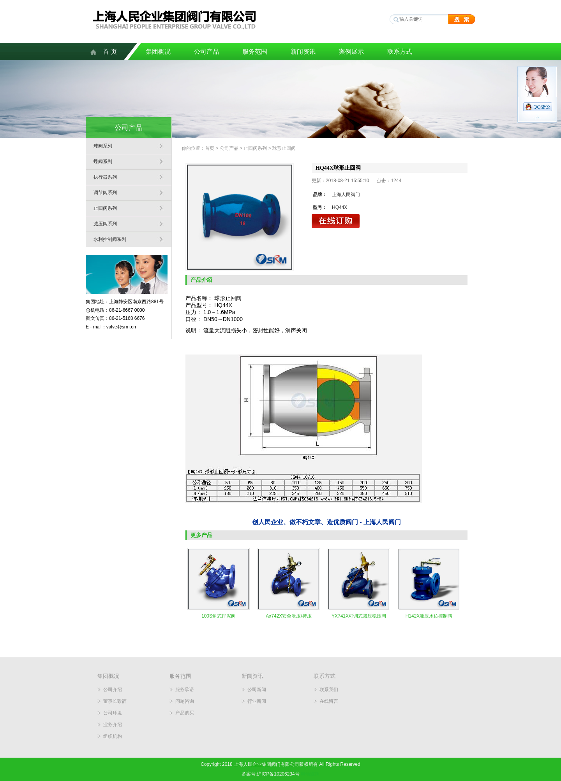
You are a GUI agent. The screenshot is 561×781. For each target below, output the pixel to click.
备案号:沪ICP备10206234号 (271, 774)
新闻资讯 (303, 51)
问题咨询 (184, 701)
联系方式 (399, 51)
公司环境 (112, 713)
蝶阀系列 (103, 161)
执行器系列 (105, 177)
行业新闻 (256, 701)
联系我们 (328, 689)
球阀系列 (103, 146)
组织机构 (112, 736)
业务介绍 (112, 724)
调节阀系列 (105, 192)
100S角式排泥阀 (218, 616)
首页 (209, 148)
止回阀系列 (105, 208)
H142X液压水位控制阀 (429, 616)
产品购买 (184, 713)
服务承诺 (184, 689)
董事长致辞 (115, 701)
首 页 (110, 51)
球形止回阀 (284, 148)
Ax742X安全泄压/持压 (288, 616)
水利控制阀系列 (110, 239)
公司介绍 (112, 689)
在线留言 (328, 701)
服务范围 (254, 51)
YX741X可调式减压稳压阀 (359, 616)
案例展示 (351, 51)
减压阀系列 (105, 223)
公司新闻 (256, 689)
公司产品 (206, 51)
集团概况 (158, 51)
